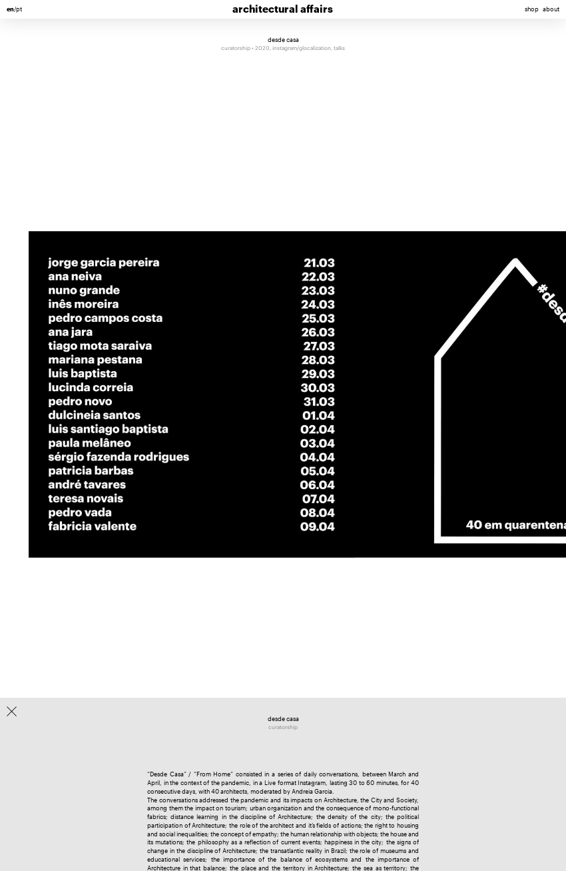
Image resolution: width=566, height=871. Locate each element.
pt (19, 9)
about (551, 9)
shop (532, 9)
